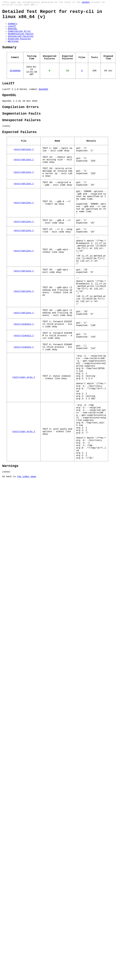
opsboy (86, 2)
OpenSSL (12, 33)
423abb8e (15, 81)
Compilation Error (19, 36)
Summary (12, 26)
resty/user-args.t (23, 435)
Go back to (9, 553)
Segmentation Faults (20, 39)
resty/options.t (24, 168)
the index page (26, 553)
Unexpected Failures (20, 42)
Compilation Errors (20, 121)
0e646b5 (43, 101)
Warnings (13, 48)
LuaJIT (12, 29)
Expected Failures (19, 45)
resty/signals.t (24, 372)
